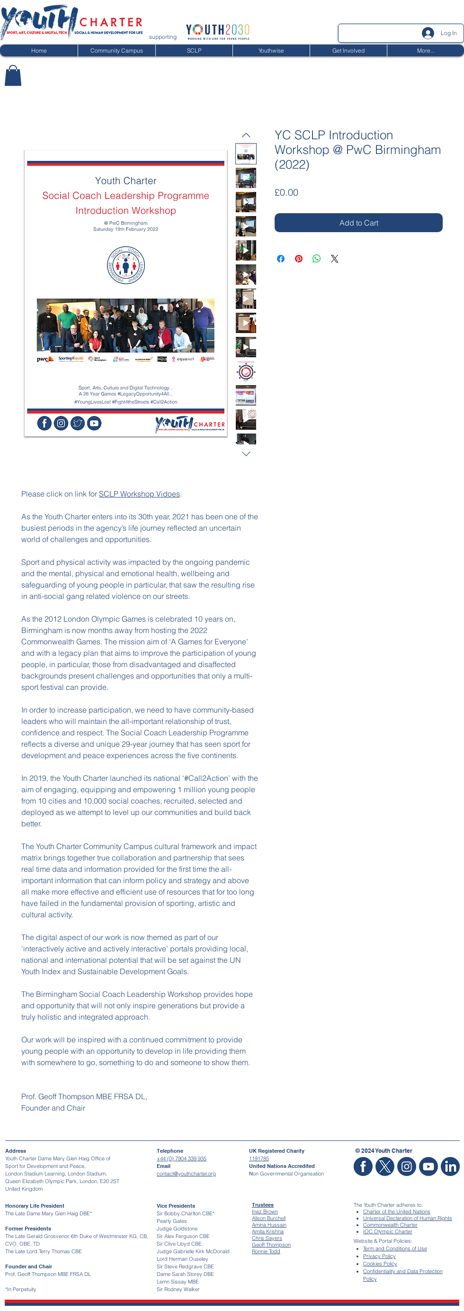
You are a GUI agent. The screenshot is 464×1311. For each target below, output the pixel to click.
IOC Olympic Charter (387, 1231)
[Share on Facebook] (280, 258)
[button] (13, 75)
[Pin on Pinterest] (298, 258)
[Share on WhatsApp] (316, 258)
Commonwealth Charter (390, 1224)
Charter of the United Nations (396, 1211)
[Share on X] (334, 258)
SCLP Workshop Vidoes (139, 493)
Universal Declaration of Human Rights (407, 1218)
